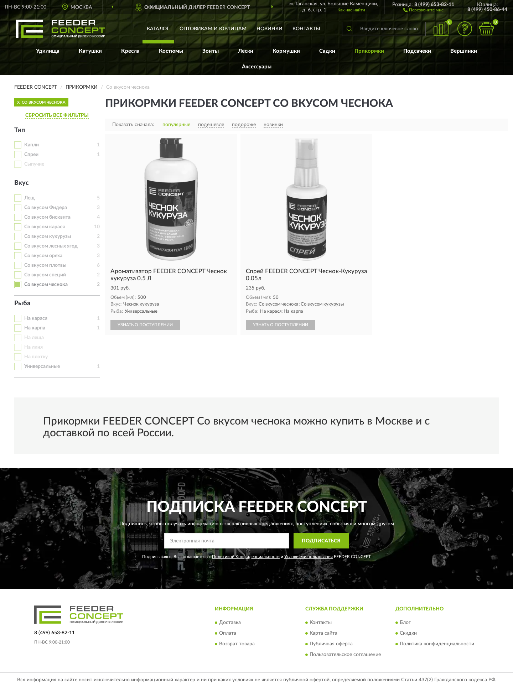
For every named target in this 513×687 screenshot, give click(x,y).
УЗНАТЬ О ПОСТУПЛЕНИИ (145, 325)
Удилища (47, 51)
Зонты (210, 51)
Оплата (227, 633)
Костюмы (171, 51)
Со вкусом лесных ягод (51, 246)
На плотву (36, 356)
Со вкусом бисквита (47, 217)
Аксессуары (256, 66)
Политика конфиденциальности (437, 643)
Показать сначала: (133, 124)
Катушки (90, 51)
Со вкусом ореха (43, 255)
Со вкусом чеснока (46, 284)
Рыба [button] (22, 303)
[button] (423, 9)
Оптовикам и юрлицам (213, 28)
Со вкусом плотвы (45, 265)
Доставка (230, 622)
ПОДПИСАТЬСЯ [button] (321, 540)
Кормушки (286, 51)
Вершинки (463, 51)
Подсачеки (417, 51)
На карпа (34, 328)
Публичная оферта (331, 643)
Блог (405, 622)
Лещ (29, 198)
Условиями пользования (308, 557)
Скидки (408, 633)
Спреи (31, 154)
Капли (31, 144)
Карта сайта (323, 633)
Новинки (269, 28)
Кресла (130, 51)
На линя (33, 347)
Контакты (306, 28)
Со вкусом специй (45, 274)
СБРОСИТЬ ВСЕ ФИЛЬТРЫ (57, 115)
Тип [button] (19, 130)
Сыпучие (34, 164)
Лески (245, 51)
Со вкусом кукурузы (47, 236)
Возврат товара (237, 643)
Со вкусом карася (44, 226)
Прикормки (369, 51)
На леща (34, 337)
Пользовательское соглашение (345, 654)
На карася (35, 318)
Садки (327, 51)
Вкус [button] (21, 183)
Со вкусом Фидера (45, 207)
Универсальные (42, 366)
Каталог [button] (158, 28)
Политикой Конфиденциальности (246, 557)
